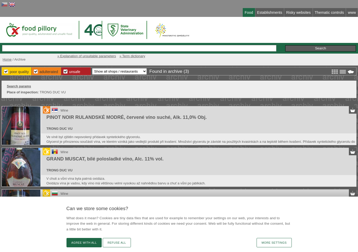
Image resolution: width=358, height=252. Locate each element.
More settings (274, 242)
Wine (64, 110)
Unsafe (74, 72)
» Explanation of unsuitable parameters (86, 56)
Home (7, 59)
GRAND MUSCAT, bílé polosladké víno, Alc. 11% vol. (104, 158)
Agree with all (84, 242)
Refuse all (117, 242)
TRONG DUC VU (59, 129)
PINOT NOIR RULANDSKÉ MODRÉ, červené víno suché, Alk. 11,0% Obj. (126, 117)
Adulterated (48, 72)
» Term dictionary (132, 56)
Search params (19, 86)
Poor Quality (19, 72)
